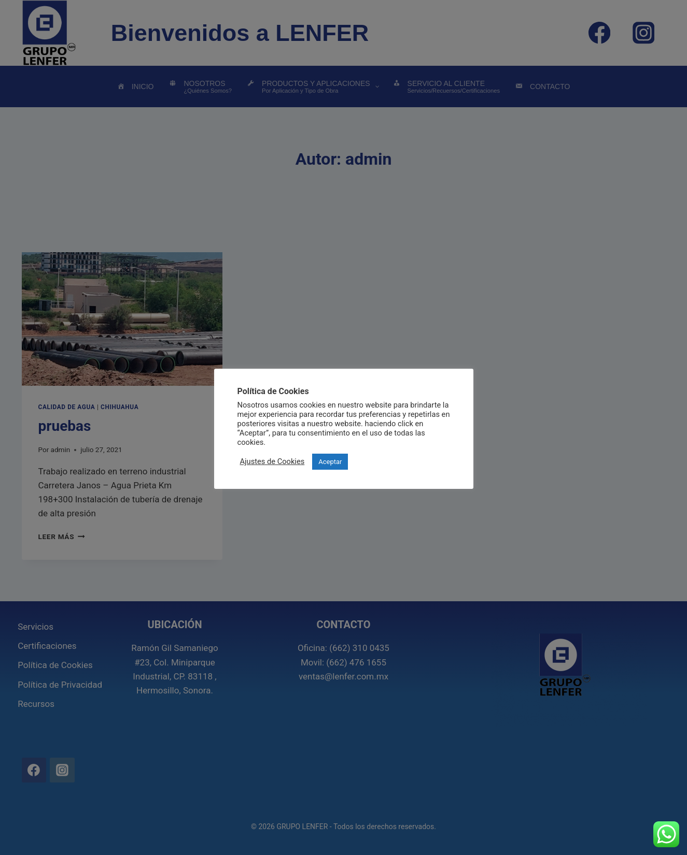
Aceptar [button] (330, 462)
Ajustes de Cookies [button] (272, 461)
